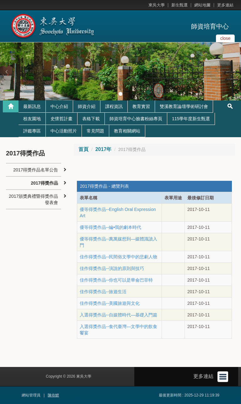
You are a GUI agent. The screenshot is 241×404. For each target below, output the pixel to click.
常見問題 (95, 130)
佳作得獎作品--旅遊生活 (103, 291)
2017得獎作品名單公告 (35, 169)
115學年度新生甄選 (191, 118)
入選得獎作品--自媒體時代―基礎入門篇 (118, 314)
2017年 (103, 149)
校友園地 (32, 118)
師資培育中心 (210, 26)
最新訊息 (32, 106)
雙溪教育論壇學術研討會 (184, 106)
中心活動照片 (64, 130)
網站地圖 (202, 5)
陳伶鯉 (53, 395)
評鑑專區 (32, 130)
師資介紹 (86, 106)
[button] (6, 71)
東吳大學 (156, 5)
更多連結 (225, 5)
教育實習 (141, 106)
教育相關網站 (127, 130)
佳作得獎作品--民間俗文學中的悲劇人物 (118, 256)
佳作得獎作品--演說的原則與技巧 (112, 268)
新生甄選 (179, 5)
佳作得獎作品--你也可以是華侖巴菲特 (116, 280)
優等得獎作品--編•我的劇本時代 (110, 227)
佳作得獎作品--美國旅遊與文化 (110, 303)
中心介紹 (59, 106)
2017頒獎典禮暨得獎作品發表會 (33, 199)
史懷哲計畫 (61, 118)
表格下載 (91, 118)
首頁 (83, 149)
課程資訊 (114, 106)
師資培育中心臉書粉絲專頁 (136, 118)
